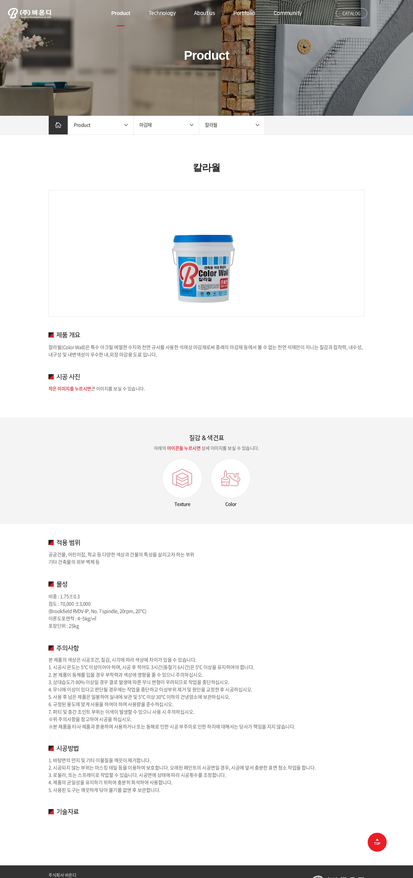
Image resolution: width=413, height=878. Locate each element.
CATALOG (351, 13)
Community (288, 13)
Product (120, 13)
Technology (162, 13)
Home (58, 125)
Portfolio (244, 13)
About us (204, 13)
